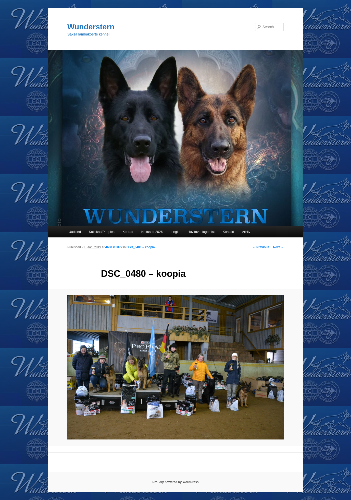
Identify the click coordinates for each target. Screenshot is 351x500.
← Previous (261, 247)
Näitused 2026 (152, 232)
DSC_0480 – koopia (141, 247)
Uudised (75, 232)
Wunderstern (90, 26)
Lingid (175, 232)
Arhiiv (246, 232)
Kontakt (228, 232)
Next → (278, 247)
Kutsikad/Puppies (101, 232)
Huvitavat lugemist (201, 232)
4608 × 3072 (113, 247)
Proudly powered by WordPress (175, 482)
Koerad (127, 232)
